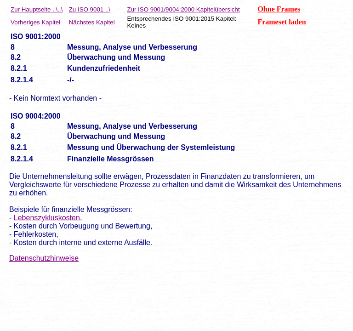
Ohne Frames (278, 9)
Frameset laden (281, 22)
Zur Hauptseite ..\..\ (37, 9)
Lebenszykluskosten (47, 218)
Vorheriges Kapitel (35, 22)
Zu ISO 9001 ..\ (89, 9)
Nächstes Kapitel (92, 22)
